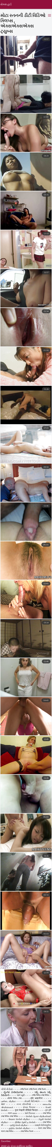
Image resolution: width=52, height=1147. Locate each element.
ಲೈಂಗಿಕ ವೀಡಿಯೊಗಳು (14, 1139)
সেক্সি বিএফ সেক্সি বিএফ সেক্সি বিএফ (33, 1136)
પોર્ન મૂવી (21, 1142)
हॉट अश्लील (37, 1145)
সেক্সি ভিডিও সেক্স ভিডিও (41, 1142)
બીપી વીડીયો (7, 1136)
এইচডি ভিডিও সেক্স (14, 1145)
